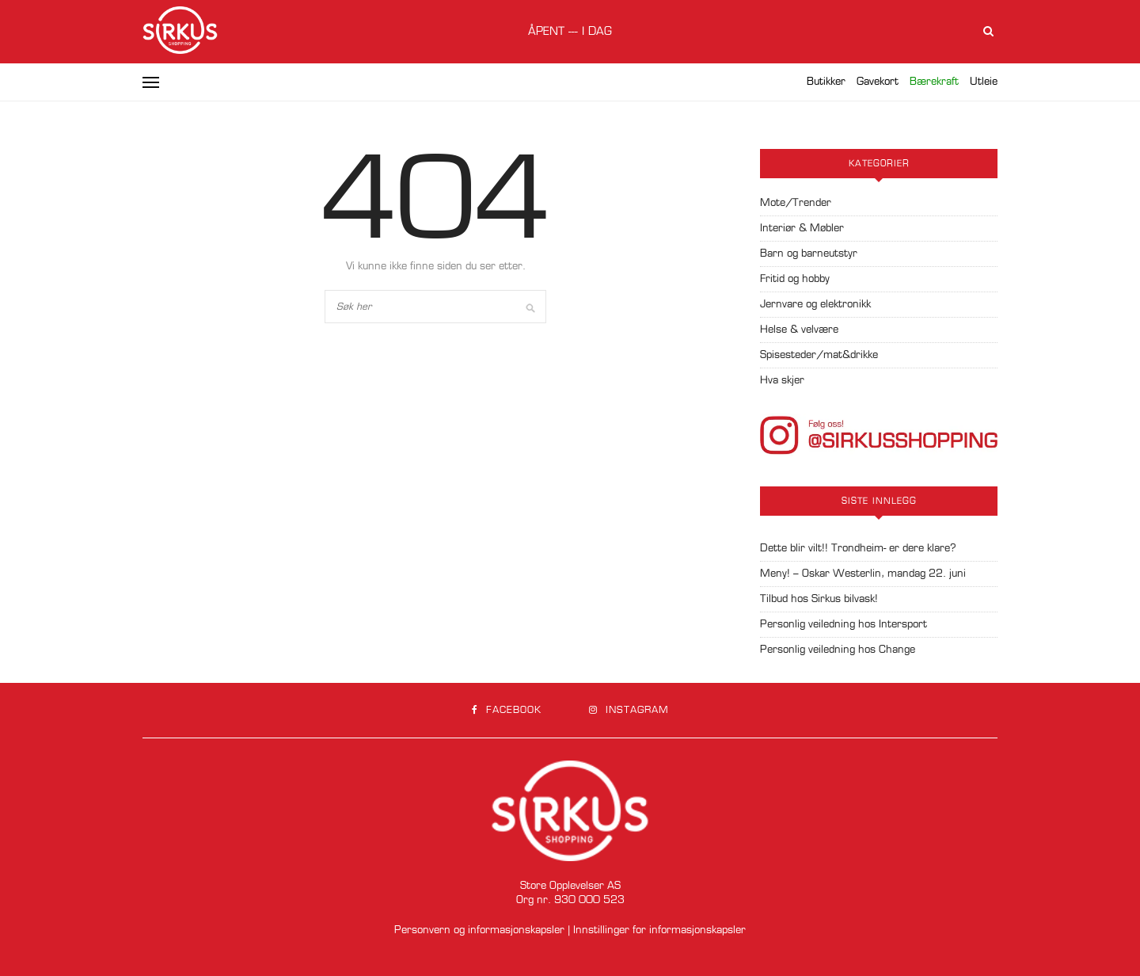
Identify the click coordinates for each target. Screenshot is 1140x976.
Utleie (984, 82)
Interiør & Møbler (802, 228)
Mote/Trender (795, 203)
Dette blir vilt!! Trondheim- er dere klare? (858, 548)
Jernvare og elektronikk (815, 304)
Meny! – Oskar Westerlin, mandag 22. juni (863, 574)
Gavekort (878, 82)
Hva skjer (782, 381)
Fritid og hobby (795, 279)
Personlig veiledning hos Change (837, 650)
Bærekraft (934, 82)
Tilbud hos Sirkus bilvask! (819, 599)
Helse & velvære (799, 330)
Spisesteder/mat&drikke (819, 355)
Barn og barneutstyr (808, 254)
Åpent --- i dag (570, 31)
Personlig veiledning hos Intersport (843, 625)
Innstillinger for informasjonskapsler (659, 930)
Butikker (826, 82)
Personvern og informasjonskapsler (479, 930)
